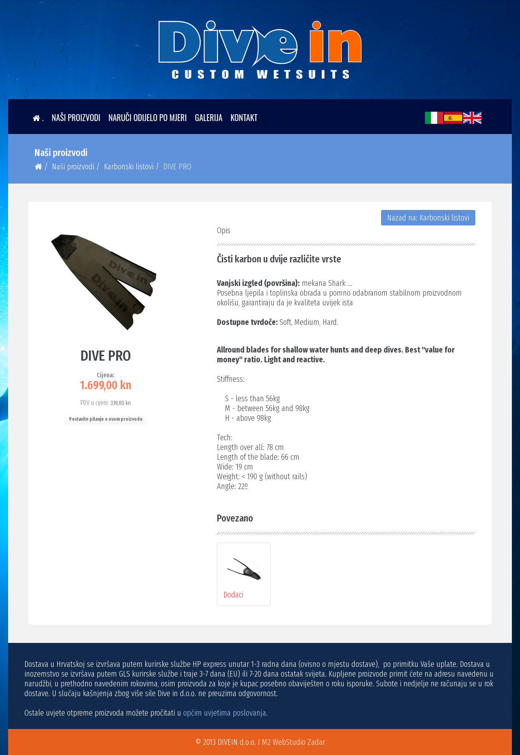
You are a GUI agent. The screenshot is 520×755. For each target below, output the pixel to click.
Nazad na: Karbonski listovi (428, 218)
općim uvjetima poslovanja (224, 713)
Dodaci (243, 574)
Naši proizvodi (76, 117)
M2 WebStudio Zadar (293, 742)
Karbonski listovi (129, 166)
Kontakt (244, 117)
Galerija (209, 117)
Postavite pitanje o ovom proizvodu (105, 419)
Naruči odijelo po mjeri (147, 117)
